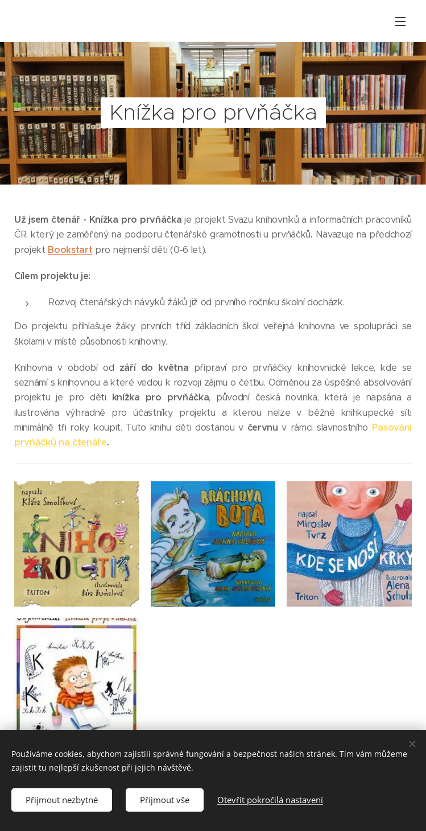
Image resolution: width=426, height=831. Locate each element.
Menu (400, 21)
